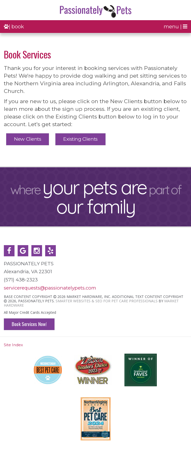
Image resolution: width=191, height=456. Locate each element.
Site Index (13, 345)
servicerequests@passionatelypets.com (50, 288)
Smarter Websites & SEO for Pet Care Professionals (107, 300)
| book (14, 26)
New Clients (27, 139)
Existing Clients (80, 139)
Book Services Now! (29, 323)
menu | (175, 26)
